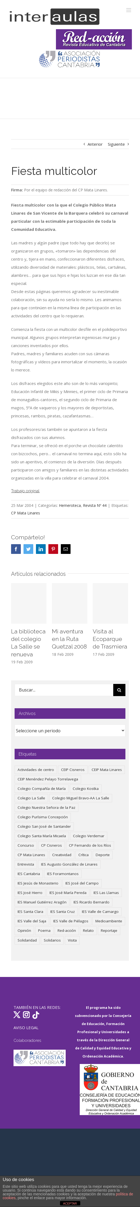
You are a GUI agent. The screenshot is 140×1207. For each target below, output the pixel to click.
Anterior (95, 144)
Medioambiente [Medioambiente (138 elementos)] (108, 921)
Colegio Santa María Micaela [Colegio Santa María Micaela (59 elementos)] (42, 835)
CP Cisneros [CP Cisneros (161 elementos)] (51, 845)
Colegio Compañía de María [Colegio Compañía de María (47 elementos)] (42, 788)
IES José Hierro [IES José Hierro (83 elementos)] (30, 892)
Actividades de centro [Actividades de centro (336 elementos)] (36, 769)
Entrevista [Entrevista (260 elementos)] (26, 864)
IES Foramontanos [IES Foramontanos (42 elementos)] (63, 873)
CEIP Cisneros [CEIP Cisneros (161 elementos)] (73, 769)
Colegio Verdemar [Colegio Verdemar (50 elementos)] (88, 835)
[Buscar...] (64, 690)
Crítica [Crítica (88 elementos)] (83, 854)
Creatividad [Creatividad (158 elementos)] (61, 854)
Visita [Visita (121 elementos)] (72, 940)
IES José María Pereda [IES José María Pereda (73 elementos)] (67, 892)
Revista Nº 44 (94, 505)
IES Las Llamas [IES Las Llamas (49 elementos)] (106, 892)
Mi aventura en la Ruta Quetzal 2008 (69, 639)
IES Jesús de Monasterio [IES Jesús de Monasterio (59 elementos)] (38, 883)
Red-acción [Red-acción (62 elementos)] (67, 930)
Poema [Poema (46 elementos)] (44, 930)
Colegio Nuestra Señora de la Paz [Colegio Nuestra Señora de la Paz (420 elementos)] (46, 807)
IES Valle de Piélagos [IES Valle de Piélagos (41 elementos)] (70, 921)
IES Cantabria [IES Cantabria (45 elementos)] (29, 873)
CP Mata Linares (25, 513)
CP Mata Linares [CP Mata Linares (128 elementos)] (31, 854)
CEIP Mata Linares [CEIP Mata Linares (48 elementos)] (107, 769)
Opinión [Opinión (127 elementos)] (24, 930)
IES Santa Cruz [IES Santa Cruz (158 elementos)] (62, 911)
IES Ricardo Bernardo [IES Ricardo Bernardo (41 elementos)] (91, 902)
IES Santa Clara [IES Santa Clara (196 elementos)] (30, 911)
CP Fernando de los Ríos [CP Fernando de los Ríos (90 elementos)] (90, 845)
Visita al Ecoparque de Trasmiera (110, 639)
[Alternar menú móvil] (129, 10)
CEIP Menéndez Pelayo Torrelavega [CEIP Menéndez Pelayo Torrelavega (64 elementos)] (48, 779)
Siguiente (116, 144)
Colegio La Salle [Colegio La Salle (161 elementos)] (31, 798)
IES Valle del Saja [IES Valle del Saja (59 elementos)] (32, 921)
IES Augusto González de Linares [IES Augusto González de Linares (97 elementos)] (69, 864)
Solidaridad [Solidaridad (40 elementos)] (27, 940)
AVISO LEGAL (26, 1027)
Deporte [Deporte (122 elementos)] (103, 854)
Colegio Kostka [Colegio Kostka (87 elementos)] (86, 788)
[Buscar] (119, 690)
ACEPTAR (70, 1203)
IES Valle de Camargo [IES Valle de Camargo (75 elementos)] (100, 911)
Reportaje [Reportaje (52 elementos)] (109, 930)
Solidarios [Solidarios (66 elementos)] (52, 940)
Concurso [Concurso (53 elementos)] (26, 845)
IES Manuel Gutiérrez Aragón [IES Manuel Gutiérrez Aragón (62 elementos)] (42, 902)
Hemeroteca (70, 505)
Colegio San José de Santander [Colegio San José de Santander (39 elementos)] (44, 826)
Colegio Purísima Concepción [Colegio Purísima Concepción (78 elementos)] (43, 816)
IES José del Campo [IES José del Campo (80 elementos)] (82, 883)
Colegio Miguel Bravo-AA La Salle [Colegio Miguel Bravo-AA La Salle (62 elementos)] (80, 798)
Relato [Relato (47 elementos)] (88, 930)
